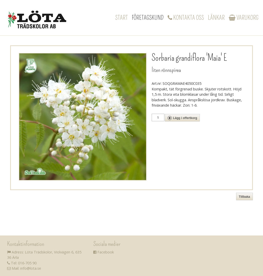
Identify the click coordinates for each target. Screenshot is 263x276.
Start (121, 17)
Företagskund (148, 17)
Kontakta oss (186, 17)
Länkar (216, 17)
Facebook (103, 252)
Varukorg (243, 17)
